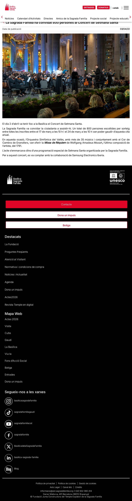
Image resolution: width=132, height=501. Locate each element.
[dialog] (126, 494)
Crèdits (78, 487)
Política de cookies (67, 483)
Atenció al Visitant (15, 259)
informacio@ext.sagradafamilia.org (56, 491)
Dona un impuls (67, 215)
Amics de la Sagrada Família (71, 18)
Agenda (9, 282)
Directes (48, 18)
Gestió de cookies (87, 483)
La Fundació (12, 244)
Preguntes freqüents (16, 251)
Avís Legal (55, 487)
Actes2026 (11, 297)
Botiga (66, 225)
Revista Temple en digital (19, 304)
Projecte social (98, 18)
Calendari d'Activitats (29, 18)
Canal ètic (68, 487)
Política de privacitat (46, 483)
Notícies (9, 18)
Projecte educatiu (119, 18)
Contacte (66, 204)
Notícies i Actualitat (16, 274)
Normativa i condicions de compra (24, 266)
